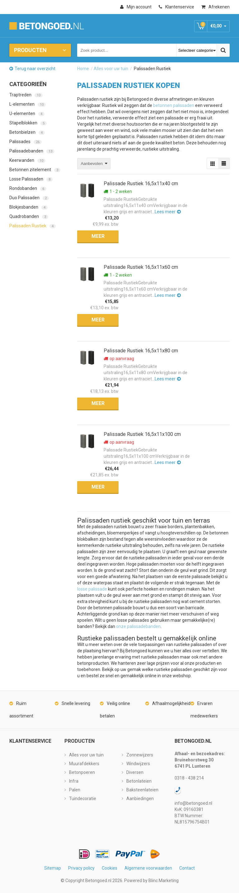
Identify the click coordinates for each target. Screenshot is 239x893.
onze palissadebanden (138, 626)
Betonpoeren (82, 772)
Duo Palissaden (29, 197)
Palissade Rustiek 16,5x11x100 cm (142, 434)
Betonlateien (139, 781)
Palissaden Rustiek (32, 225)
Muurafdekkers (84, 763)
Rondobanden (27, 188)
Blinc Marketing (163, 880)
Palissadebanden (31, 150)
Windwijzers (138, 763)
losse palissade (92, 588)
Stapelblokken (28, 122)
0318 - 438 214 (189, 777)
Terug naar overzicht (35, 68)
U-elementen (27, 113)
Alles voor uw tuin (111, 68)
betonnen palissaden (173, 105)
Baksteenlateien (142, 789)
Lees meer (165, 211)
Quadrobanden (28, 216)
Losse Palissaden (31, 178)
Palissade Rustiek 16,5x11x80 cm (141, 351)
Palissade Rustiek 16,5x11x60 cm (141, 267)
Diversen (134, 772)
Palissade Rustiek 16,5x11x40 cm (141, 183)
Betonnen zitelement (34, 169)
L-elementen (27, 104)
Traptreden (26, 94)
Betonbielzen (27, 132)
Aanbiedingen (140, 798)
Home (83, 68)
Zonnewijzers (139, 754)
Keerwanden (27, 160)
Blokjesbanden (28, 207)
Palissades (25, 141)
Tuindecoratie (82, 798)
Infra (73, 781)
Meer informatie (98, 237)
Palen (74, 789)
